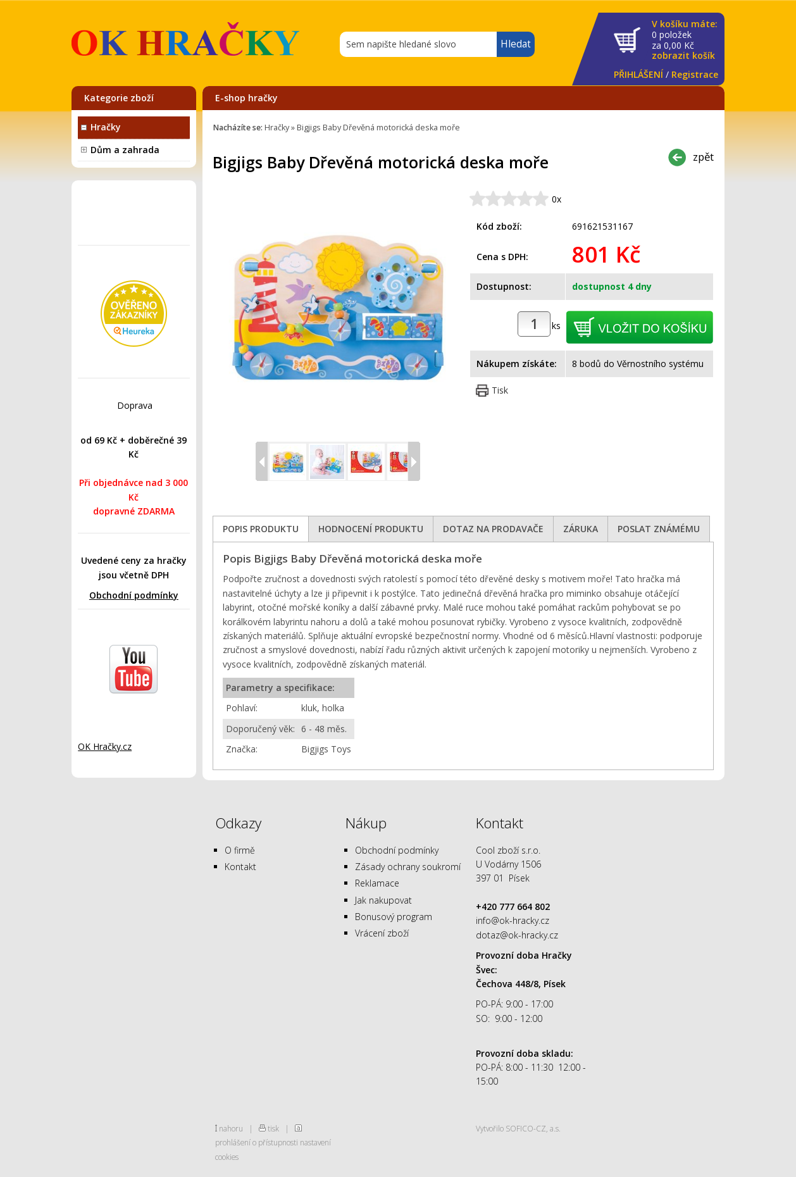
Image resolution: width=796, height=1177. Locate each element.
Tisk (500, 390)
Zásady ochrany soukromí (408, 867)
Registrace (694, 74)
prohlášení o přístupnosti (256, 1142)
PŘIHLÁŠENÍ (638, 74)
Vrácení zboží (382, 933)
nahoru (231, 1128)
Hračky (105, 127)
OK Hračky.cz (105, 746)
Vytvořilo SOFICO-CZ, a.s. (518, 1128)
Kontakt (240, 867)
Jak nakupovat (383, 900)
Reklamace (377, 883)
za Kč (685, 40)
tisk (273, 1128)
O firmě (240, 850)
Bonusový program (393, 917)
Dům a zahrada (124, 150)
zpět (703, 156)
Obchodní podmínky (133, 595)
